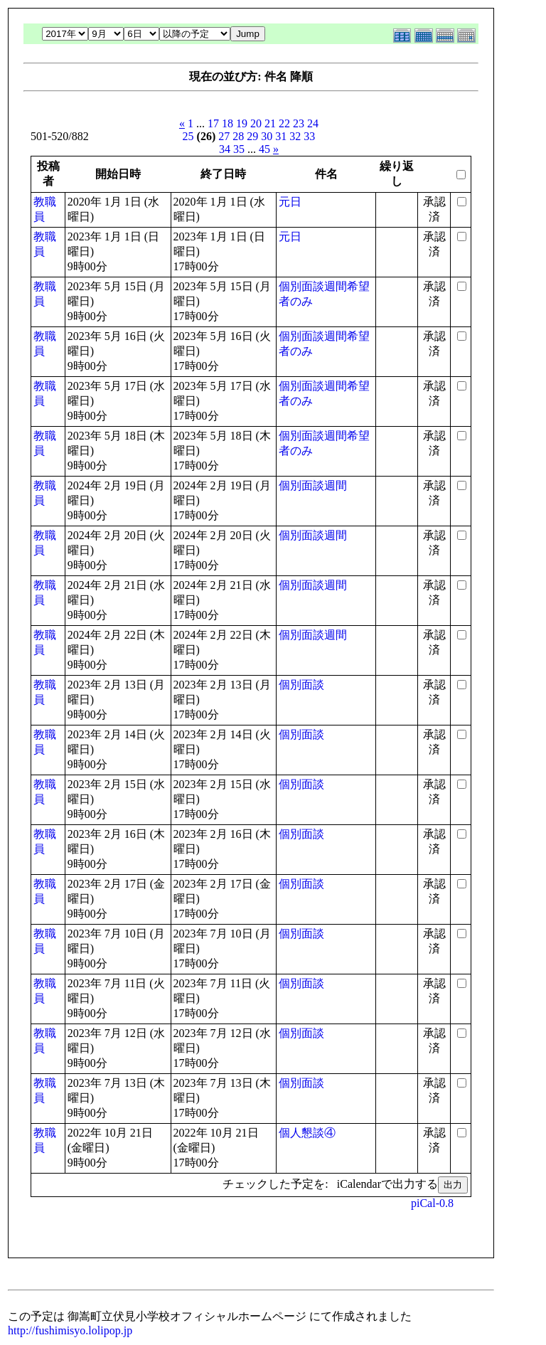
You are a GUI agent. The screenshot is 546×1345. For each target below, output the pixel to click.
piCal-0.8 (432, 1203)
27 (224, 136)
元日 (290, 202)
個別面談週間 (313, 485)
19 (241, 123)
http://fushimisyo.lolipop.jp (70, 1330)
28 (238, 136)
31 (281, 136)
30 (266, 136)
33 (309, 136)
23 (298, 123)
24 (312, 123)
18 (227, 123)
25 (188, 136)
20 (256, 123)
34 (224, 149)
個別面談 (301, 685)
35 (239, 149)
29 (252, 136)
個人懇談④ (307, 1133)
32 (295, 136)
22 (284, 123)
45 (264, 149)
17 (213, 123)
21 (270, 123)
